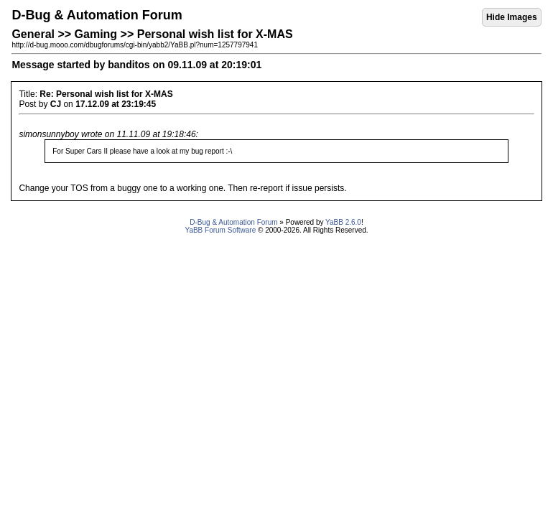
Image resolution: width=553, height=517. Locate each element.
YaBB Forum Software (220, 230)
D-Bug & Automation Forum (233, 222)
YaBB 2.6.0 (343, 222)
